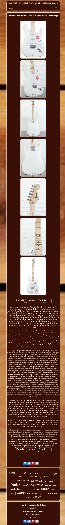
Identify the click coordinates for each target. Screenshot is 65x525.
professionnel (16, 489)
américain (36, 480)
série (28, 493)
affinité (26, 477)
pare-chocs (34, 477)
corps (48, 485)
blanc (46, 476)
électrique (37, 484)
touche (34, 494)
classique (37, 474)
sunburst (52, 493)
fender (15, 484)
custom (53, 489)
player (40, 494)
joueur (45, 488)
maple (54, 473)
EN (31, 517)
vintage (48, 474)
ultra (54, 485)
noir (20, 476)
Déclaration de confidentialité (33, 511)
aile (45, 481)
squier (37, 496)
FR (35, 517)
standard (28, 497)
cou (45, 494)
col (40, 477)
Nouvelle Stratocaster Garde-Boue (33, 505)
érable (25, 484)
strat (12, 473)
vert (18, 474)
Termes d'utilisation (33, 514)
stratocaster (21, 480)
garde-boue (27, 473)
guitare (20, 493)
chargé (50, 481)
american (35, 489)
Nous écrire (33, 508)
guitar (11, 494)
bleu (43, 474)
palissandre (27, 489)
